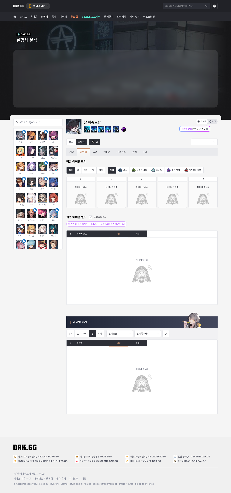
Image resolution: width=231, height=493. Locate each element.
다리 (101, 170)
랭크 (71, 141)
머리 (86, 170)
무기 (71, 170)
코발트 (81, 141)
